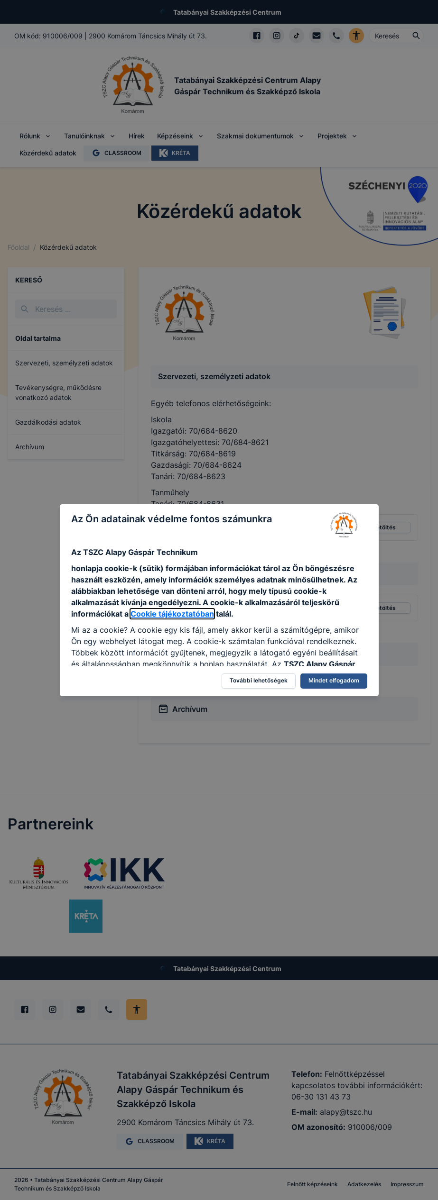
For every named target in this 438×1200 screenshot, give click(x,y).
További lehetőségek (259, 680)
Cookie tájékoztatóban (172, 613)
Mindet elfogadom (333, 680)
